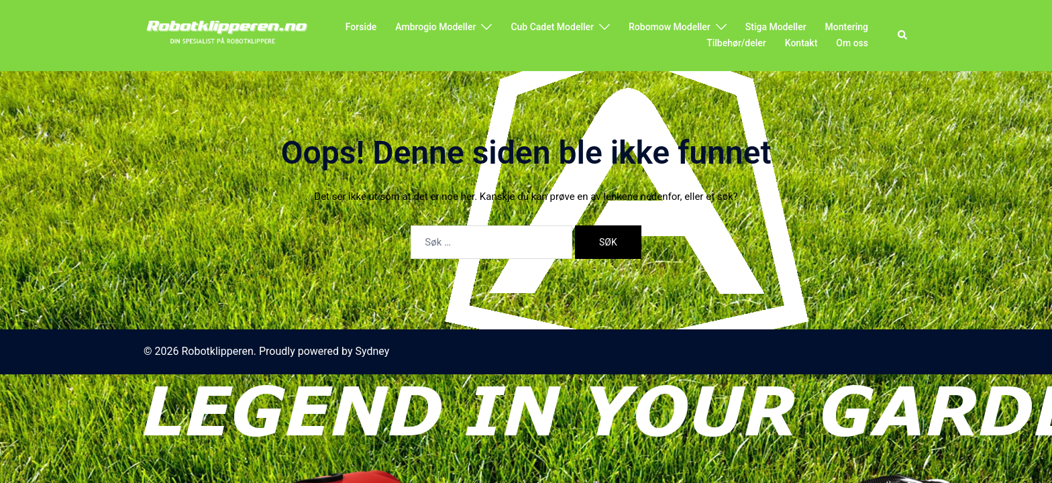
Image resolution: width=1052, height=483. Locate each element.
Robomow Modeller (670, 26)
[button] (903, 35)
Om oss (852, 43)
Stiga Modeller (775, 26)
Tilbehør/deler (736, 43)
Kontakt (801, 43)
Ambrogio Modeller (435, 26)
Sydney (373, 351)
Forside (361, 26)
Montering (846, 26)
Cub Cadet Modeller (552, 26)
